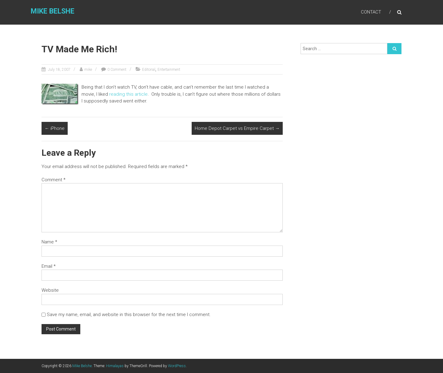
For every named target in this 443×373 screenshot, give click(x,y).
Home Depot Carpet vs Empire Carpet (237, 128)
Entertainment (169, 69)
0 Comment (116, 69)
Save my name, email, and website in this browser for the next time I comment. (129, 314)
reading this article (128, 94)
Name (49, 242)
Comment (54, 179)
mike (88, 69)
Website (50, 290)
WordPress (177, 366)
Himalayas (115, 366)
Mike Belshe (52, 11)
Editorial (148, 69)
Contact (371, 12)
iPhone (55, 128)
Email (49, 266)
